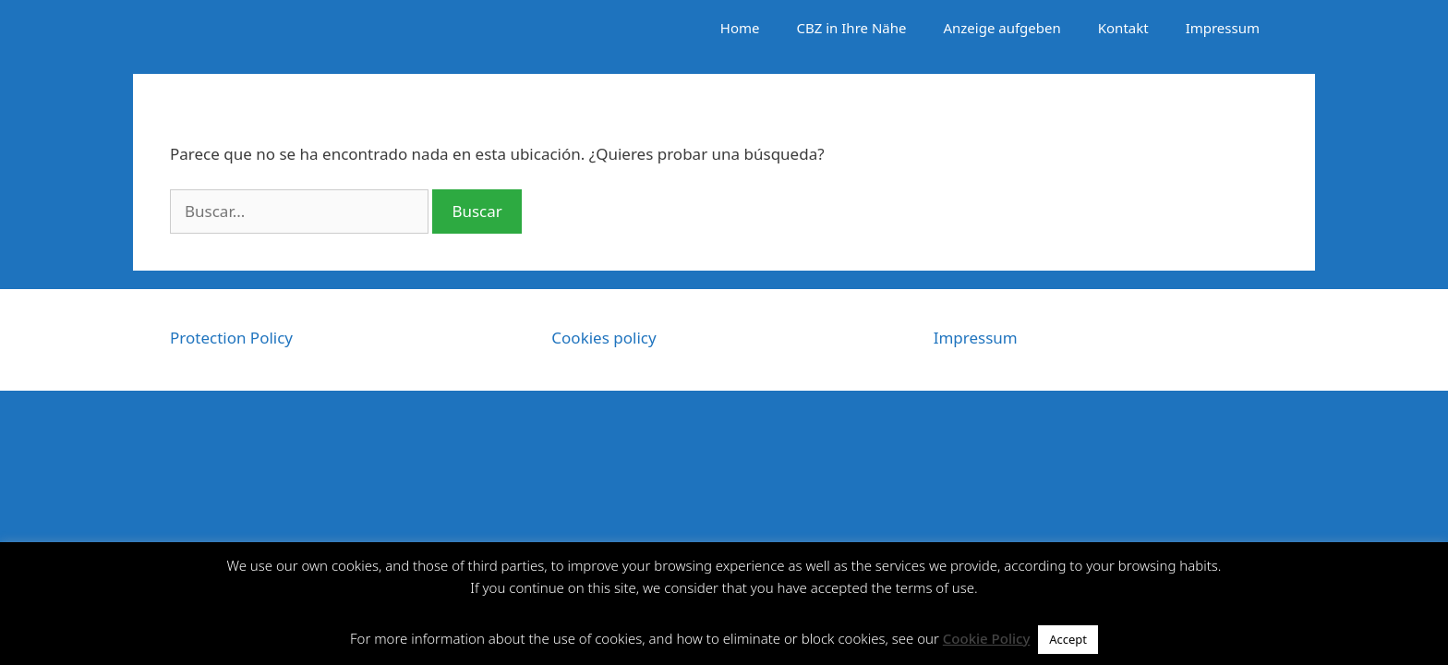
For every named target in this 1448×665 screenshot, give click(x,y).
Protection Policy (231, 337)
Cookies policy (603, 337)
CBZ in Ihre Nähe (852, 27)
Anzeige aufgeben (1001, 27)
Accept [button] (1068, 639)
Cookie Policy (987, 638)
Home (740, 27)
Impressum (1223, 27)
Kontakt (1123, 27)
